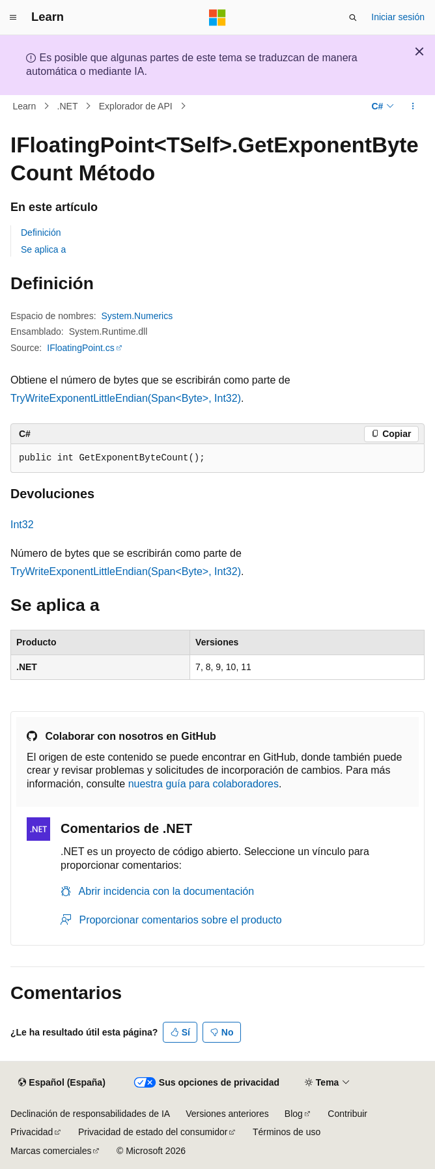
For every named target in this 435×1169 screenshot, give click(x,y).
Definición (41, 232)
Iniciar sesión (398, 17)
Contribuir (347, 1113)
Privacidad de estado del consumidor (153, 1132)
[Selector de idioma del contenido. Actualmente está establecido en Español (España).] (61, 1082)
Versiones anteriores (227, 1113)
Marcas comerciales (50, 1151)
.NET (67, 106)
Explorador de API (136, 106)
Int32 (22, 524)
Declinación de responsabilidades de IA (90, 1113)
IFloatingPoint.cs (81, 348)
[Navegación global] (13, 17)
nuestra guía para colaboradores (203, 783)
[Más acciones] (413, 106)
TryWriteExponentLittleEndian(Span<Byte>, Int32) (125, 398)
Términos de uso (286, 1132)
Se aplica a (43, 249)
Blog (294, 1113)
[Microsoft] (217, 17)
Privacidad (31, 1132)
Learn (24, 106)
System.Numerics (137, 316)
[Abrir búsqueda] (353, 17)
